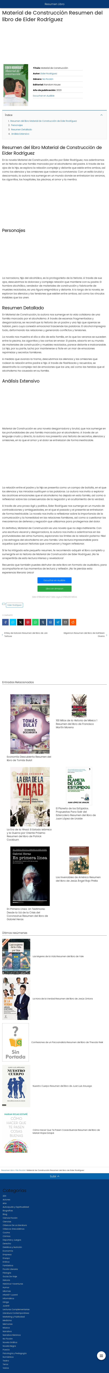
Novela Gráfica (10, 1342)
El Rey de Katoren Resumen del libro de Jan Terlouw (26, 634)
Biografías (8, 1210)
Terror (5, 1364)
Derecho (7, 1243)
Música (6, 1327)
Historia (6, 1280)
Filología (7, 1272)
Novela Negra (9, 1346)
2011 (4, 1196)
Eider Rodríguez (49, 73)
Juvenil (6, 1305)
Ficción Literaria (10, 1269)
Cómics (6, 1236)
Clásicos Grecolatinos (13, 1229)
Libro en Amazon (54, 588)
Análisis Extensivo (20, 133)
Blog (5, 1214)
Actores (6, 1199)
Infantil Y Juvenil (10, 1294)
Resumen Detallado (21, 129)
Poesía (6, 1349)
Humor (6, 1287)
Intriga (6, 1302)
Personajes (17, 125)
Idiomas (7, 1291)
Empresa (7, 1254)
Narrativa (7, 1331)
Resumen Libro (54, 4)
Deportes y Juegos (12, 1240)
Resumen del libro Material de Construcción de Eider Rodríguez (43, 121)
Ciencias (7, 1221)
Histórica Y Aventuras (13, 1283)
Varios (6, 1368)
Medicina (7, 1320)
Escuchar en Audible (44, 95)
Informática (8, 1298)
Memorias (8, 1324)
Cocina (6, 1232)
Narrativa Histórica (12, 1335)
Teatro (6, 1360)
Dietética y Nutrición (12, 1247)
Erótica (6, 1261)
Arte (5, 1203)
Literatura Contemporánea (16, 1313)
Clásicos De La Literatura (15, 1225)
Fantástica (8, 1265)
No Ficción (48, 79)
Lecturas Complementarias (16, 1309)
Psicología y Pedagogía (14, 1353)
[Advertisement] (54, 42)
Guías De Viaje (10, 1276)
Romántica (8, 1357)
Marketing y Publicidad (14, 1316)
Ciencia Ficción (10, 1218)
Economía (8, 1251)
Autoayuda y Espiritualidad (16, 1207)
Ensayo (6, 1258)
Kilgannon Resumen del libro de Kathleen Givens (84, 634)
